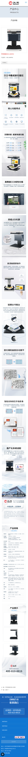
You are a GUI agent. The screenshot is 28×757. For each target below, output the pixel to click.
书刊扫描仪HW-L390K (10, 687)
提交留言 (14, 741)
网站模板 (8, 753)
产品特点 (4, 62)
